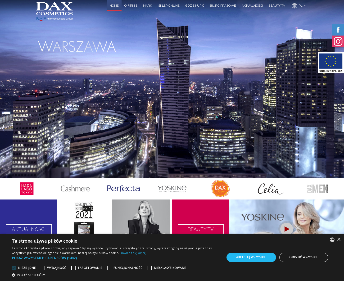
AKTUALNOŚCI (252, 5)
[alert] (172, 257)
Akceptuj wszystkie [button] (251, 257)
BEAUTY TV (276, 5)
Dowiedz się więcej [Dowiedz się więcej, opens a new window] (133, 253)
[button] (115, 257)
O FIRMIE (130, 5)
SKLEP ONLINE (169, 5)
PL (296, 5)
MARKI (148, 5)
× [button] (338, 239)
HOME (114, 5)
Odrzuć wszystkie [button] (303, 257)
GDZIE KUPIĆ (194, 5)
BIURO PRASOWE (223, 5)
